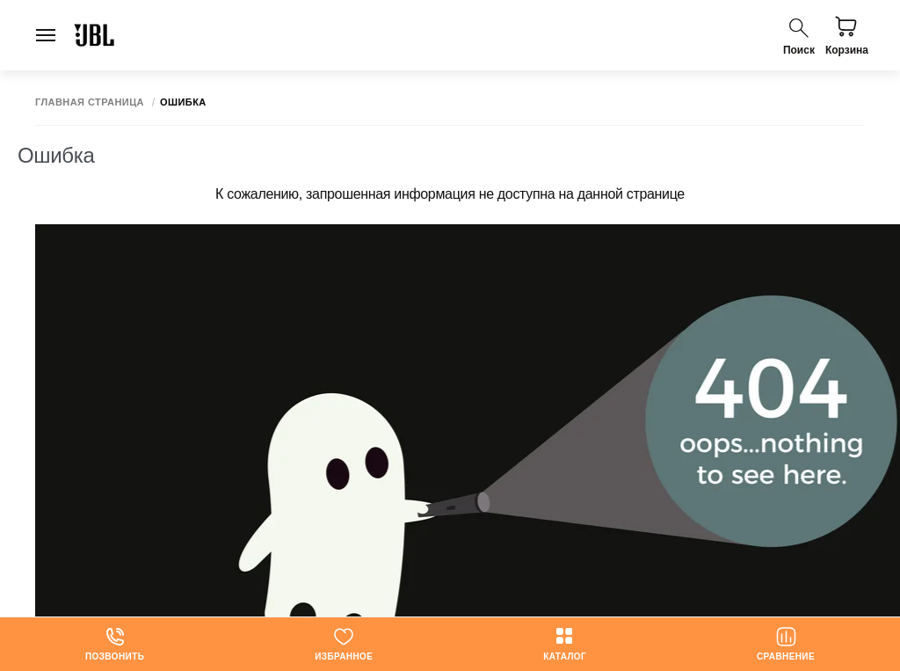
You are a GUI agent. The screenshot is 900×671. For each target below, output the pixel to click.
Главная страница (89, 102)
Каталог (564, 643)
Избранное (344, 643)
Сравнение (786, 643)
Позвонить (114, 643)
